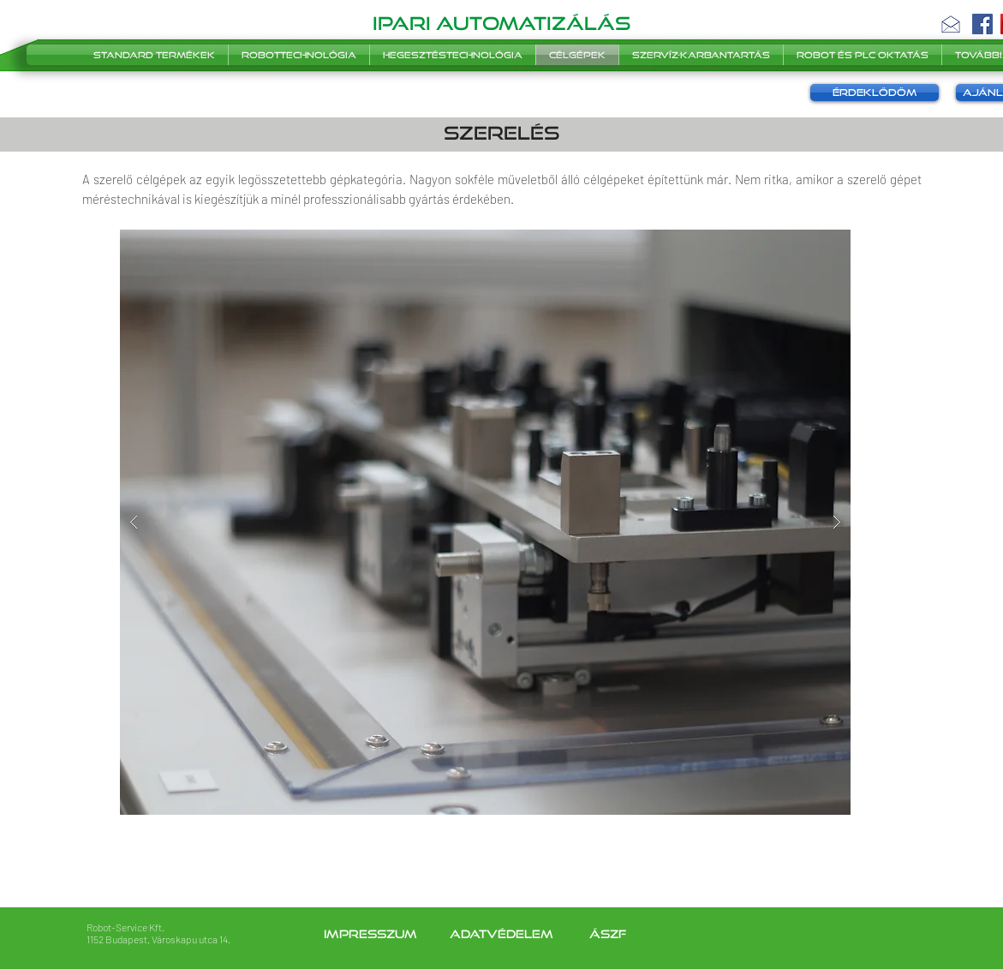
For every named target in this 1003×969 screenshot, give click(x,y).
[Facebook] (982, 24)
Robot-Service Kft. (125, 927)
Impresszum (372, 934)
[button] (951, 24)
